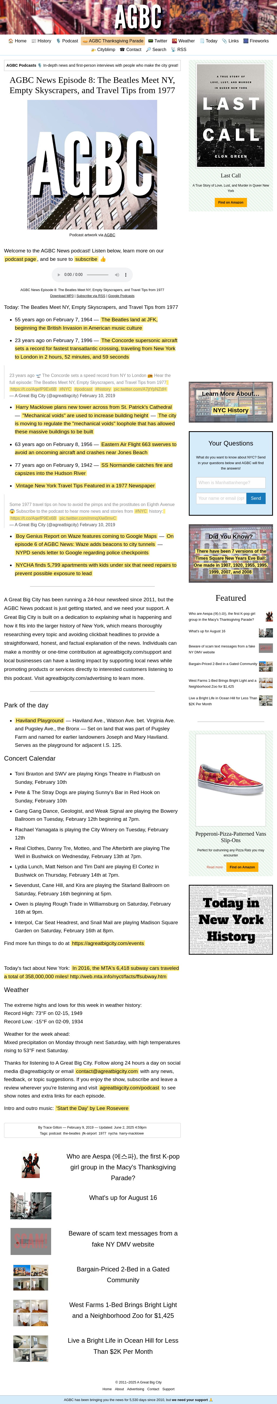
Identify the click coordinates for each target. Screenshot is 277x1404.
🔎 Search (156, 49)
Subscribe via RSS (91, 296)
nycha (113, 1133)
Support (168, 1389)
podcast (55, 1133)
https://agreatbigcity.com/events (108, 943)
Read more (215, 867)
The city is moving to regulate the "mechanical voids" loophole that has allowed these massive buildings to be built (95, 424)
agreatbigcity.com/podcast (129, 1088)
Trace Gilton (52, 1127)
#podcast (83, 389)
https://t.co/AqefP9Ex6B (33, 389)
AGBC (109, 235)
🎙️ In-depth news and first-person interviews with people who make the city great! (92, 65)
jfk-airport (90, 1133)
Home (107, 1389)
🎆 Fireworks (256, 40)
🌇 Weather (183, 40)
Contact (153, 1389)
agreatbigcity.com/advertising (78, 678)
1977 (102, 1133)
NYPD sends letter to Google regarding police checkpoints (82, 552)
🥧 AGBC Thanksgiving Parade (113, 40)
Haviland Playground (39, 720)
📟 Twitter (157, 40)
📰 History (41, 40)
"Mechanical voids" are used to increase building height (85, 415)
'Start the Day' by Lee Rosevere (92, 1108)
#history (103, 389)
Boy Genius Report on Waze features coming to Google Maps (86, 536)
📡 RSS (178, 49)
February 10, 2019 (97, 395)
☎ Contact (130, 49)
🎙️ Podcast (67, 40)
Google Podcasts (121, 296)
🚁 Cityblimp (103, 49)
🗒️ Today (208, 40)
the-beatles (72, 1133)
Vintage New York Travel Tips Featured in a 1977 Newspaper (85, 485)
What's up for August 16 (207, 631)
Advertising (135, 1389)
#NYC (65, 389)
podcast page (20, 259)
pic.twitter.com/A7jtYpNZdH (140, 389)
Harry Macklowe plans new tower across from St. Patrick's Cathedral (94, 407)
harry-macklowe (132, 1133)
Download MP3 (62, 296)
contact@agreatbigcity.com (107, 1071)
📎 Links (230, 40)
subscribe (86, 259)
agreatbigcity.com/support (132, 652)
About (119, 1389)
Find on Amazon (230, 202)
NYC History (231, 410)
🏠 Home (17, 40)
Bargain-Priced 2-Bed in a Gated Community (223, 664)
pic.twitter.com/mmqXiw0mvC (88, 518)
